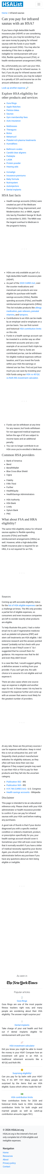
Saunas (9, 114)
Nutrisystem (12, 182)
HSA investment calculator (22, 1046)
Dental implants (13, 189)
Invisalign (10, 172)
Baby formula (12, 179)
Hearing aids (12, 166)
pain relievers (24, 311)
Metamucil (11, 136)
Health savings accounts (18, 792)
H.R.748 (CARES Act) (16, 789)
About (5, 1159)
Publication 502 (13, 781)
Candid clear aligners (16, 152)
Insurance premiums (16, 175)
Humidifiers (11, 143)
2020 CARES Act (27, 283)
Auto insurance (13, 121)
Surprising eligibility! (22, 1073)
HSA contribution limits (30, 328)
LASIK (9, 159)
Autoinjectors (12, 186)
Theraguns (11, 129)
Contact (6, 1166)
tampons (23, 314)
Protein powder (13, 163)
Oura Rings (11, 103)
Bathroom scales (14, 149)
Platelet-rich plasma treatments (21, 140)
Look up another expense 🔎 (15, 88)
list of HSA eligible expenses (21, 605)
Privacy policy (9, 1163)
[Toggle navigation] (39, 4)
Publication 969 (13, 785)
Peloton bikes (12, 110)
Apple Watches (13, 106)
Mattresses (11, 126)
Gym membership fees (17, 117)
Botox (9, 133)
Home (4, 13)
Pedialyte (10, 156)
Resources (8, 1156)
